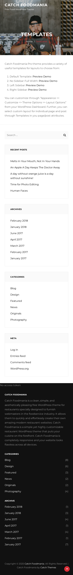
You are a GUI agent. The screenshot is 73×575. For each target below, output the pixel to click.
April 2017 (16, 239)
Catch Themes (48, 567)
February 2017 (19, 252)
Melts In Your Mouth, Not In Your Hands (35, 161)
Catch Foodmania (26, 5)
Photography (18, 319)
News (13, 307)
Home (29, 41)
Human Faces (19, 190)
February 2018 (19, 220)
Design (14, 294)
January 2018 (18, 226)
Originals (15, 313)
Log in (14, 349)
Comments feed (20, 362)
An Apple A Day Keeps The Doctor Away (35, 167)
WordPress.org (19, 368)
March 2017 (17, 245)
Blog (13, 288)
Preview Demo (42, 76)
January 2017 (18, 258)
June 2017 (16, 233)
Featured (16, 300)
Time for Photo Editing (24, 184)
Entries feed (18, 356)
